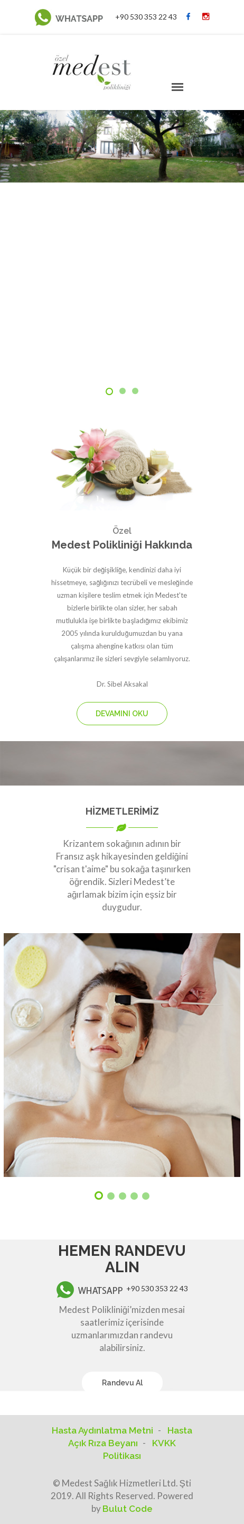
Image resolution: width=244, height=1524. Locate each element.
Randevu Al (122, 1383)
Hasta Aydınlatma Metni (102, 1430)
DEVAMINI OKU (122, 713)
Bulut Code (127, 1508)
